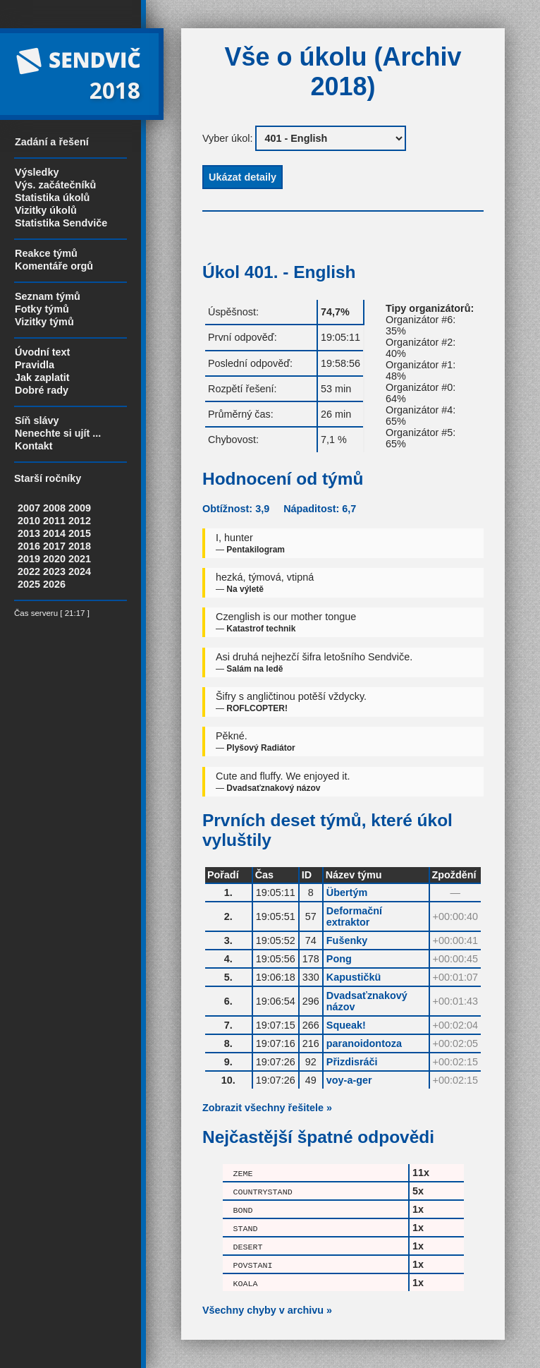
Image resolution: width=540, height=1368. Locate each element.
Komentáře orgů (54, 266)
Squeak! (346, 1025)
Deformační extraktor (354, 916)
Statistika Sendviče (61, 223)
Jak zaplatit (42, 377)
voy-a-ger (349, 1080)
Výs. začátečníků (55, 184)
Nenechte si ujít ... (58, 433)
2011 (54, 520)
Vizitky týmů (44, 321)
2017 (54, 546)
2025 (29, 584)
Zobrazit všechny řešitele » (267, 1107)
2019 (29, 558)
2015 (79, 533)
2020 (54, 558)
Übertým (346, 892)
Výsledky (37, 172)
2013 (29, 533)
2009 (79, 508)
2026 (54, 584)
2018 (79, 546)
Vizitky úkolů (46, 210)
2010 (29, 520)
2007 (29, 508)
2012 (79, 520)
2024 (79, 571)
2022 (29, 571)
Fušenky (346, 940)
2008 (54, 508)
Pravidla (34, 364)
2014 (54, 533)
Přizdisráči (352, 1061)
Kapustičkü (353, 977)
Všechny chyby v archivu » (267, 1310)
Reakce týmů (46, 253)
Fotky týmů (42, 309)
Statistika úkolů (52, 197)
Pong (339, 958)
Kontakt (34, 446)
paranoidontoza (364, 1043)
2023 (54, 571)
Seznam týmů (47, 296)
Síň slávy (37, 420)
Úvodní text (42, 352)
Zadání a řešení (52, 141)
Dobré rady (41, 390)
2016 (29, 546)
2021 (79, 558)
